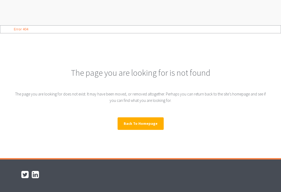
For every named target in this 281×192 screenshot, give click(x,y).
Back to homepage (141, 123)
